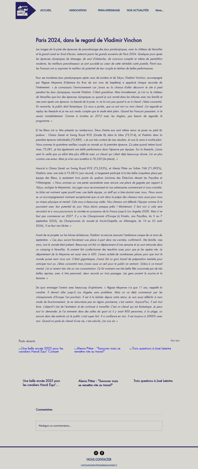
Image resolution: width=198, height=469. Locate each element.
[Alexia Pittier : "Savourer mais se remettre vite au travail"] (99, 361)
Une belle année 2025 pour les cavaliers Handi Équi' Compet (41, 383)
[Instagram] (96, 453)
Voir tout (175, 340)
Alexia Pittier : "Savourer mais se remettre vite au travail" (98, 383)
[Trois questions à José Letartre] (154, 361)
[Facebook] (102, 453)
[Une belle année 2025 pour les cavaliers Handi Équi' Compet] (43, 361)
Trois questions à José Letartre (153, 381)
